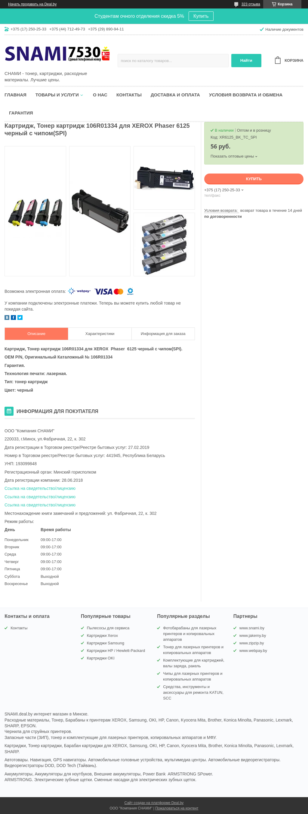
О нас (100, 94)
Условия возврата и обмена (245, 94)
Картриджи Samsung (105, 643)
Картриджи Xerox (102, 635)
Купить (201, 16)
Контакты (129, 94)
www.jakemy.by (252, 635)
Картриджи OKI (101, 658)
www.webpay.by (253, 650)
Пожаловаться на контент (176, 808)
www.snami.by (251, 628)
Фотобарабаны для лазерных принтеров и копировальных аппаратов (189, 634)
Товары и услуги (57, 94)
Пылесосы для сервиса (108, 628)
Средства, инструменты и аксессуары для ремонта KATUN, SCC (193, 692)
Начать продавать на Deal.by (32, 4)
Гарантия (21, 113)
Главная (15, 94)
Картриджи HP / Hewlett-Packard (116, 650)
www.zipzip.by (251, 643)
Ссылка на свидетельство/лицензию (40, 488)
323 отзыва (251, 4)
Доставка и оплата (175, 94)
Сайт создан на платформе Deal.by (154, 803)
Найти (246, 60)
